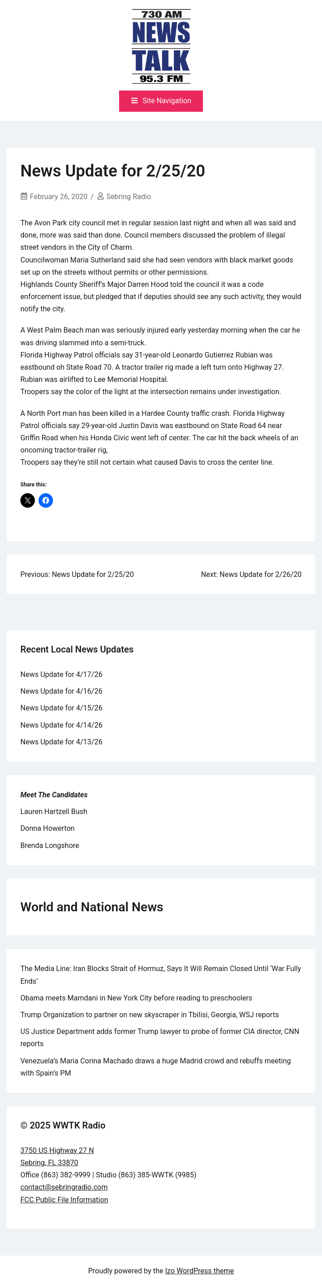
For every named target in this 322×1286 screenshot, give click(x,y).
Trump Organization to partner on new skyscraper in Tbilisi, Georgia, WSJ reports (149, 1014)
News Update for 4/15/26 (61, 708)
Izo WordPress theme (199, 1271)
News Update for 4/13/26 (61, 742)
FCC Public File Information (64, 1200)
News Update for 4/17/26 (61, 674)
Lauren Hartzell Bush (53, 811)
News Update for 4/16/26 (61, 691)
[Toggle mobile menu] (161, 101)
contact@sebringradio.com (64, 1187)
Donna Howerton (47, 828)
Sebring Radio (128, 196)
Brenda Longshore (49, 845)
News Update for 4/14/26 (61, 725)
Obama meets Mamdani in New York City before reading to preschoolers (136, 998)
